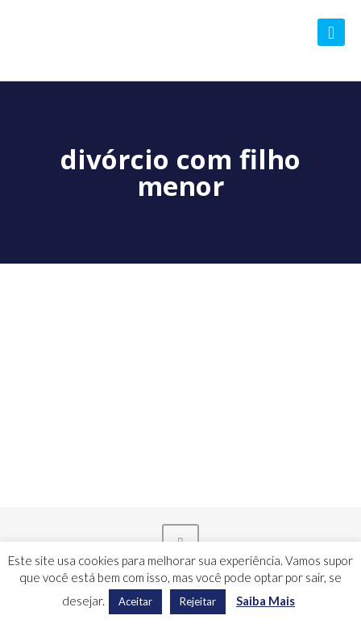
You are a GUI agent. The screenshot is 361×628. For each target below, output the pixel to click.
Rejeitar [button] (198, 601)
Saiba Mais (265, 600)
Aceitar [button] (135, 601)
